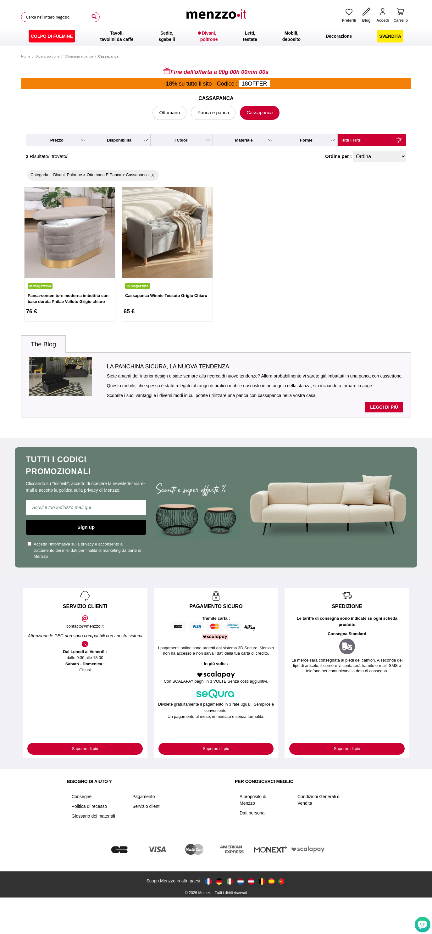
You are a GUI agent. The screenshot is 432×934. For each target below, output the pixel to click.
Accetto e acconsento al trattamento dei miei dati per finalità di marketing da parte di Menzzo (84, 550)
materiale (243, 140)
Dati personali (253, 812)
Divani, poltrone (47, 56)
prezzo (57, 140)
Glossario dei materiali (93, 816)
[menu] (216, 36)
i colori (181, 140)
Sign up (86, 527)
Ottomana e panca (78, 56)
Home (25, 56)
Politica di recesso (89, 806)
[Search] (94, 17)
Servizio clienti (146, 806)
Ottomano (169, 112)
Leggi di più (384, 407)
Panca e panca (213, 112)
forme (306, 140)
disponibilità (119, 140)
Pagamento (143, 796)
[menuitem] (52, 36)
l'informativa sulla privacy (71, 544)
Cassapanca (259, 112)
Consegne (81, 796)
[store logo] (218, 17)
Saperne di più (85, 748)
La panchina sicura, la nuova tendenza (168, 366)
